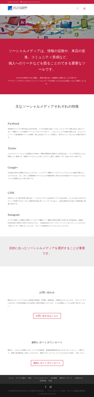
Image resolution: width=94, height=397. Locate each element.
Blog (50, 381)
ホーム (11, 378)
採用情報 (43, 381)
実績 (29, 378)
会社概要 (54, 378)
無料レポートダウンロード (47, 342)
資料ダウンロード (66, 378)
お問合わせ (79, 378)
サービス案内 (21, 378)
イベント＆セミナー (41, 378)
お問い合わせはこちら (47, 316)
